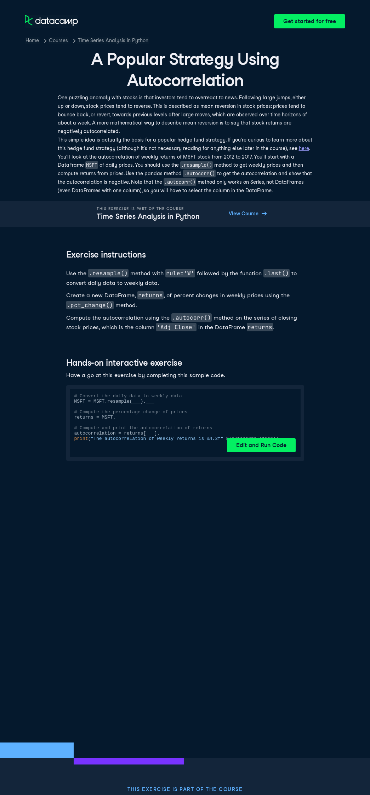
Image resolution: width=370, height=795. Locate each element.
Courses (58, 40)
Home (32, 40)
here (304, 148)
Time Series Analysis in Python (113, 40)
